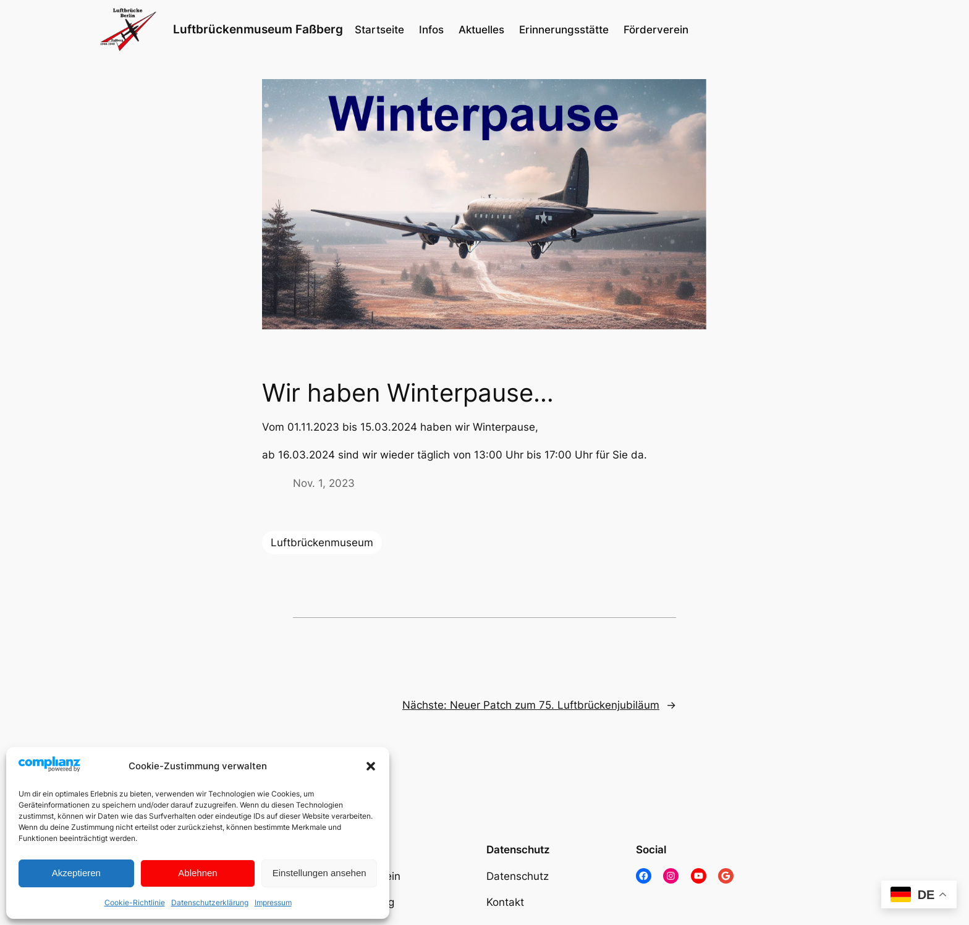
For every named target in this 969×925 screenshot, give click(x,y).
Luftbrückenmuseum (322, 542)
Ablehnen (197, 873)
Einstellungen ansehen (319, 873)
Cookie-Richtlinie (134, 902)
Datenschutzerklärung (209, 902)
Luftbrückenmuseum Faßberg (258, 29)
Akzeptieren (76, 873)
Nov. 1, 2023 (324, 483)
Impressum (273, 902)
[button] (371, 766)
